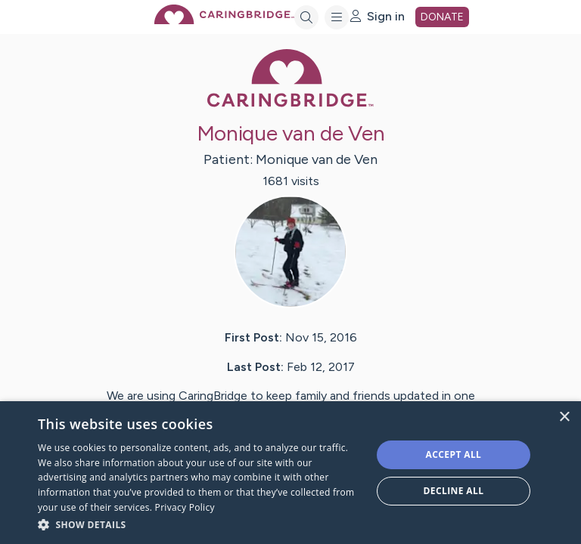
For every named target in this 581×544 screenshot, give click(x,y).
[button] (200, 524)
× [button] (564, 417)
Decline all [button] (454, 490)
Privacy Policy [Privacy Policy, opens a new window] (185, 507)
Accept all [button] (454, 454)
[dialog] (290, 472)
